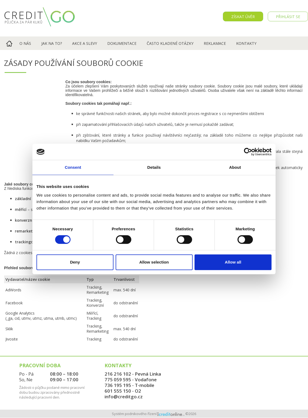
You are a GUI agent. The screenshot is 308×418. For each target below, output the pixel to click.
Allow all (233, 262)
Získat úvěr (243, 16)
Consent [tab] (73, 167)
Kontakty (246, 43)
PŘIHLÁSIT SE (288, 16)
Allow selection (154, 262)
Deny (75, 262)
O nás (25, 43)
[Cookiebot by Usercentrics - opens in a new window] (248, 152)
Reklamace (215, 43)
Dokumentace (121, 43)
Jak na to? (51, 43)
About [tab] (235, 167)
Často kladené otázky (170, 43)
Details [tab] (154, 167)
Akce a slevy (84, 43)
